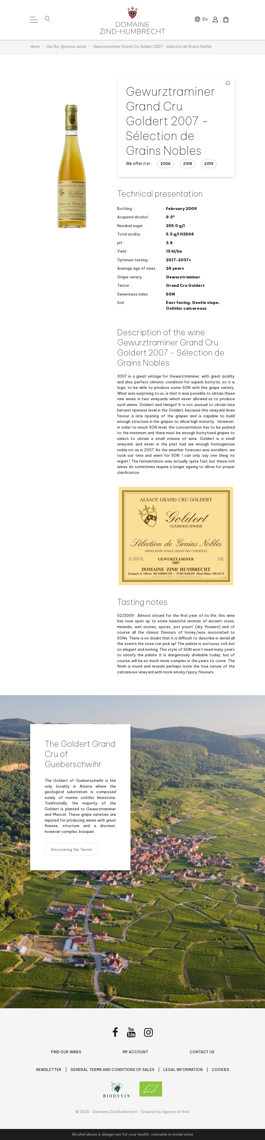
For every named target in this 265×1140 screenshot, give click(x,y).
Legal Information (183, 1069)
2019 (208, 165)
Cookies (220, 1069)
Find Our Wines (66, 1052)
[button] (47, 20)
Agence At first (176, 1112)
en (205, 19)
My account (135, 1052)
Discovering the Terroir (71, 851)
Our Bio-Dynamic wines (66, 48)
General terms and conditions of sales (112, 1069)
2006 (165, 165)
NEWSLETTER (49, 1069)
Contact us (202, 1052)
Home (35, 48)
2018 (187, 165)
